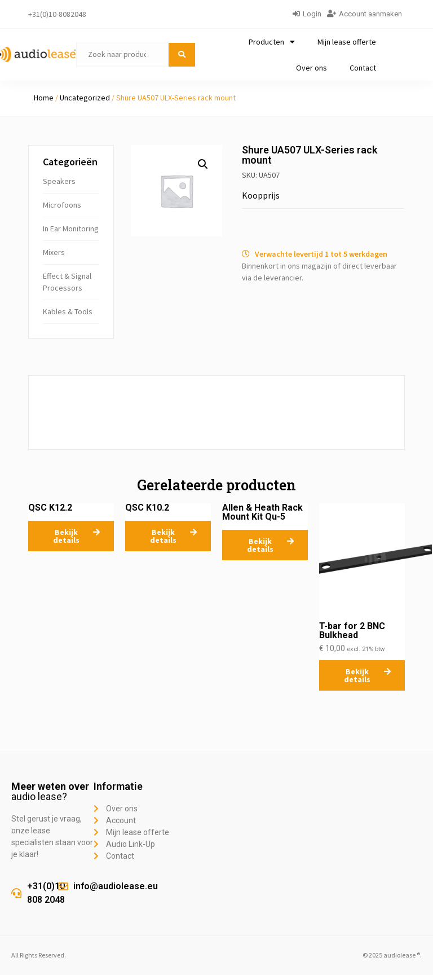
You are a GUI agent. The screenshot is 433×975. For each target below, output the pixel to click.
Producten (272, 41)
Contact (363, 68)
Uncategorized (85, 98)
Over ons (311, 68)
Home (44, 98)
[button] (203, 164)
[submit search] (182, 55)
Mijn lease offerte (346, 42)
